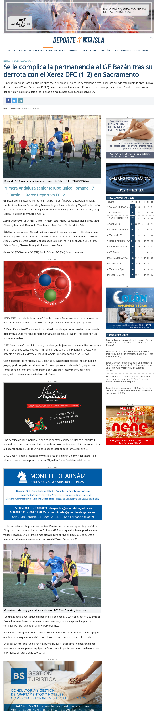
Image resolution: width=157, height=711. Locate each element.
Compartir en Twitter (14, 100)
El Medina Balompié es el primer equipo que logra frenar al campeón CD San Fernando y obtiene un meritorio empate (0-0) (128, 379)
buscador (151, 37)
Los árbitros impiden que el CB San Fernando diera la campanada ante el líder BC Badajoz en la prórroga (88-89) (129, 390)
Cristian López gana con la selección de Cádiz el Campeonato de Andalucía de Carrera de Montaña (129, 343)
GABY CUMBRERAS (11, 108)
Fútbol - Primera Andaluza (17, 61)
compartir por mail (20, 100)
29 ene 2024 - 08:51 (31, 108)
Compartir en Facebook (8, 100)
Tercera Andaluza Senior (120, 197)
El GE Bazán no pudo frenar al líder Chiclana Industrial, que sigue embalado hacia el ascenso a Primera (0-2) (129, 354)
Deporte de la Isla (78, 40)
